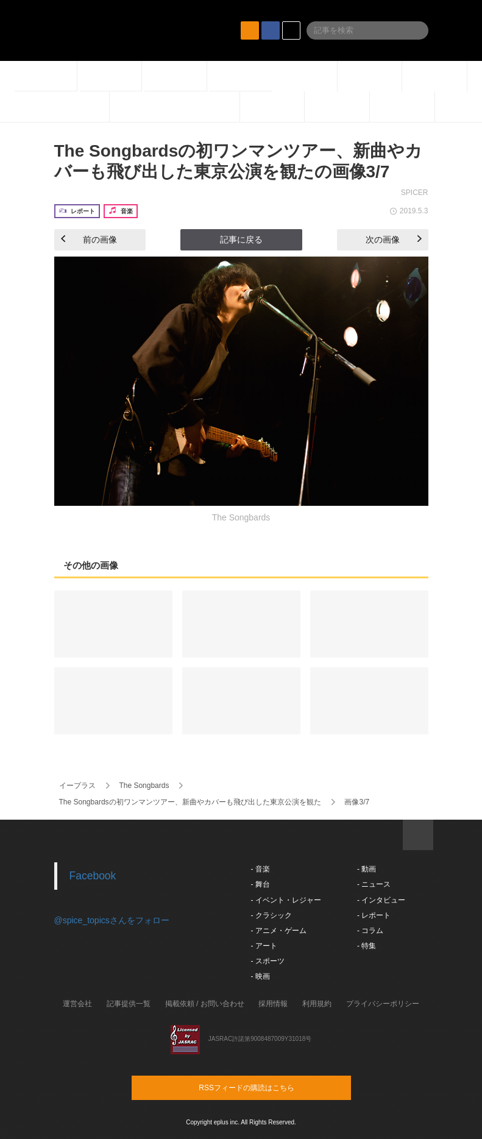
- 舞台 (260, 884)
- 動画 (366, 869)
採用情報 (273, 1003)
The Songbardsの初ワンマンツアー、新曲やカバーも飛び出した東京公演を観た (190, 802)
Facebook (92, 876)
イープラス (77, 785)
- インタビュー (381, 900)
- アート (264, 946)
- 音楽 (260, 869)
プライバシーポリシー (382, 1003)
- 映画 (260, 976)
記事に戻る (241, 239)
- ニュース (374, 884)
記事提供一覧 (129, 1003)
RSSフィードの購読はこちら (264, 1087)
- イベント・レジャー (286, 900)
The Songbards (144, 785)
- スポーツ (268, 961)
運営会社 (77, 1003)
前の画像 (89, 239)
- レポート (374, 915)
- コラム (370, 930)
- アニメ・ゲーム (279, 930)
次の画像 (394, 239)
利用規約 (316, 1003)
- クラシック (271, 915)
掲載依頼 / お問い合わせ (204, 1003)
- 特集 (366, 946)
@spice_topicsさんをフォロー (111, 920)
